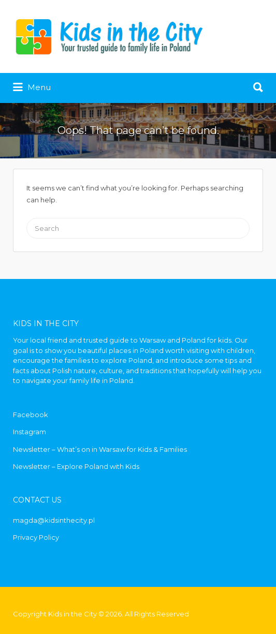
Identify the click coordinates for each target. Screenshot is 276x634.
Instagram (29, 431)
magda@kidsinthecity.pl (54, 520)
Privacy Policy (36, 537)
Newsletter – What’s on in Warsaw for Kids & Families (100, 449)
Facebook (30, 414)
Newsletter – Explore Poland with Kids (76, 466)
